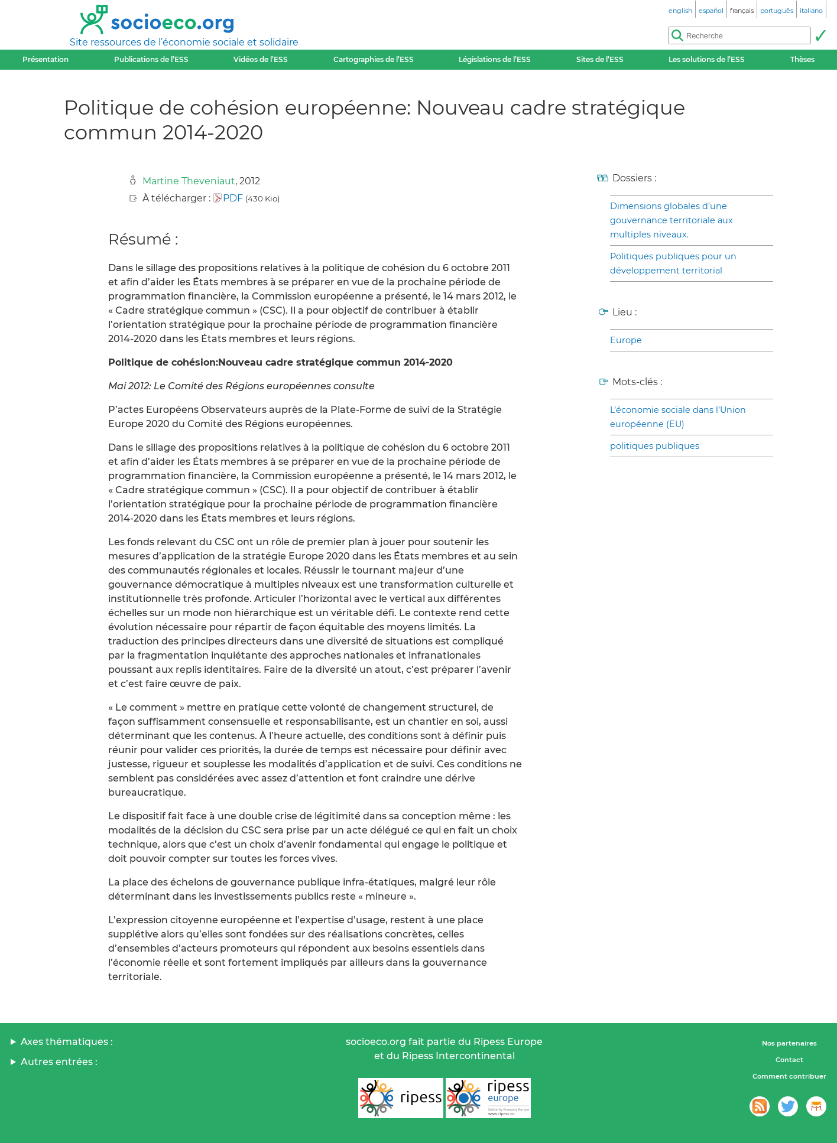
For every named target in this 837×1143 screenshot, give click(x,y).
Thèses (802, 59)
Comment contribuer (789, 1076)
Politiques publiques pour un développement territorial (673, 263)
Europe (626, 340)
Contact (789, 1060)
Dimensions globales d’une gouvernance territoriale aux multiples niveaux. (671, 220)
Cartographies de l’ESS (373, 59)
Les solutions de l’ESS (707, 59)
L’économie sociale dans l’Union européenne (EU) (678, 417)
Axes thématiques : (67, 1041)
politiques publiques (654, 446)
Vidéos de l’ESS (260, 59)
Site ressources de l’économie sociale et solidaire (184, 42)
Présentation (45, 59)
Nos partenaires (789, 1043)
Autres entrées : (59, 1061)
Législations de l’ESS (495, 59)
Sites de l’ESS (600, 59)
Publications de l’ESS (151, 59)
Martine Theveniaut (188, 181)
